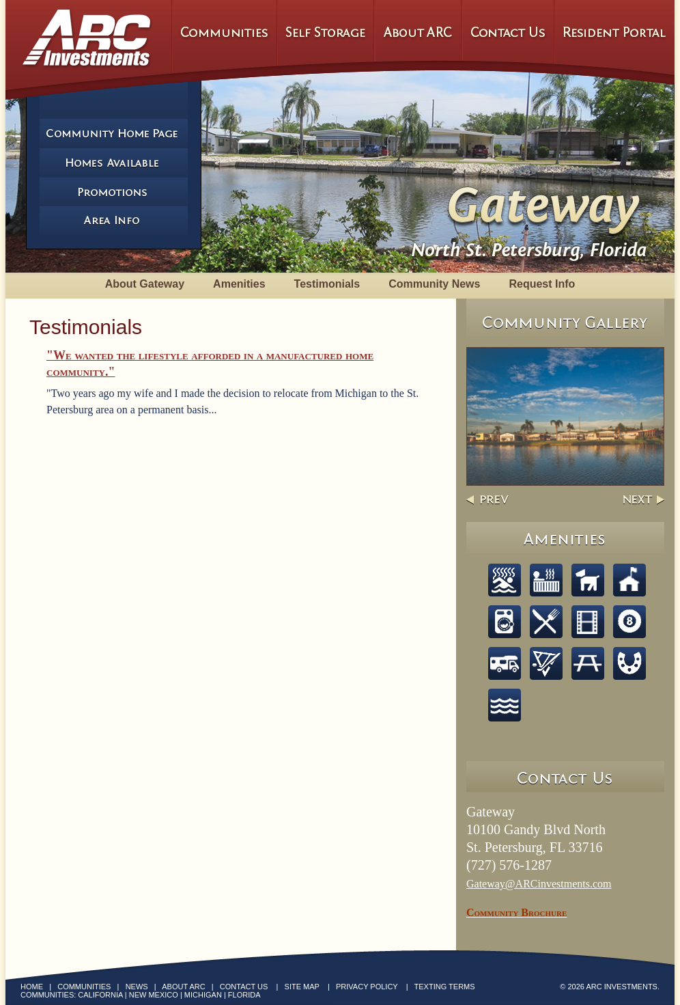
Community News (434, 284)
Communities (84, 986)
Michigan (203, 995)
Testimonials (327, 284)
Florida (244, 995)
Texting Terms (444, 986)
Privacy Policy (366, 986)
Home (31, 986)
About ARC (183, 986)
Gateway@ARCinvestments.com (538, 884)
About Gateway (144, 284)
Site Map (302, 986)
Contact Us (244, 986)
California (100, 995)
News (137, 986)
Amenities (239, 284)
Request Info (542, 284)
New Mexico (153, 995)
